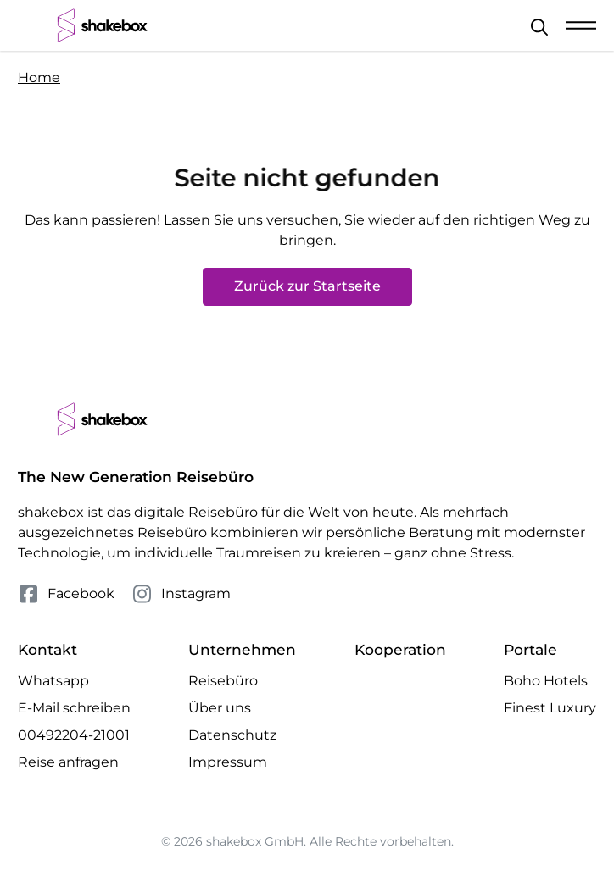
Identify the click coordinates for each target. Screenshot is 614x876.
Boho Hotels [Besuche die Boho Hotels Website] (546, 681)
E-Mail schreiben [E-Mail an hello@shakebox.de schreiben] (74, 708)
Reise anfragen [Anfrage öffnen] (68, 762)
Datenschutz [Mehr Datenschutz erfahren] (232, 735)
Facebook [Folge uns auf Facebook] (66, 594)
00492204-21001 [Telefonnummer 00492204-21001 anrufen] (74, 735)
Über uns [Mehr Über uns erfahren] (219, 708)
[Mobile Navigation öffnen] (581, 25)
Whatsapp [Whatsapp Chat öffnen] (53, 681)
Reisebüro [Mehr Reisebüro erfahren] (223, 681)
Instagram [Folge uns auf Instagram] (181, 594)
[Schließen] (539, 27)
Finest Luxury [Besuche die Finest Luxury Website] (550, 708)
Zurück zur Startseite (307, 286)
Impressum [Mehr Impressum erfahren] (227, 762)
